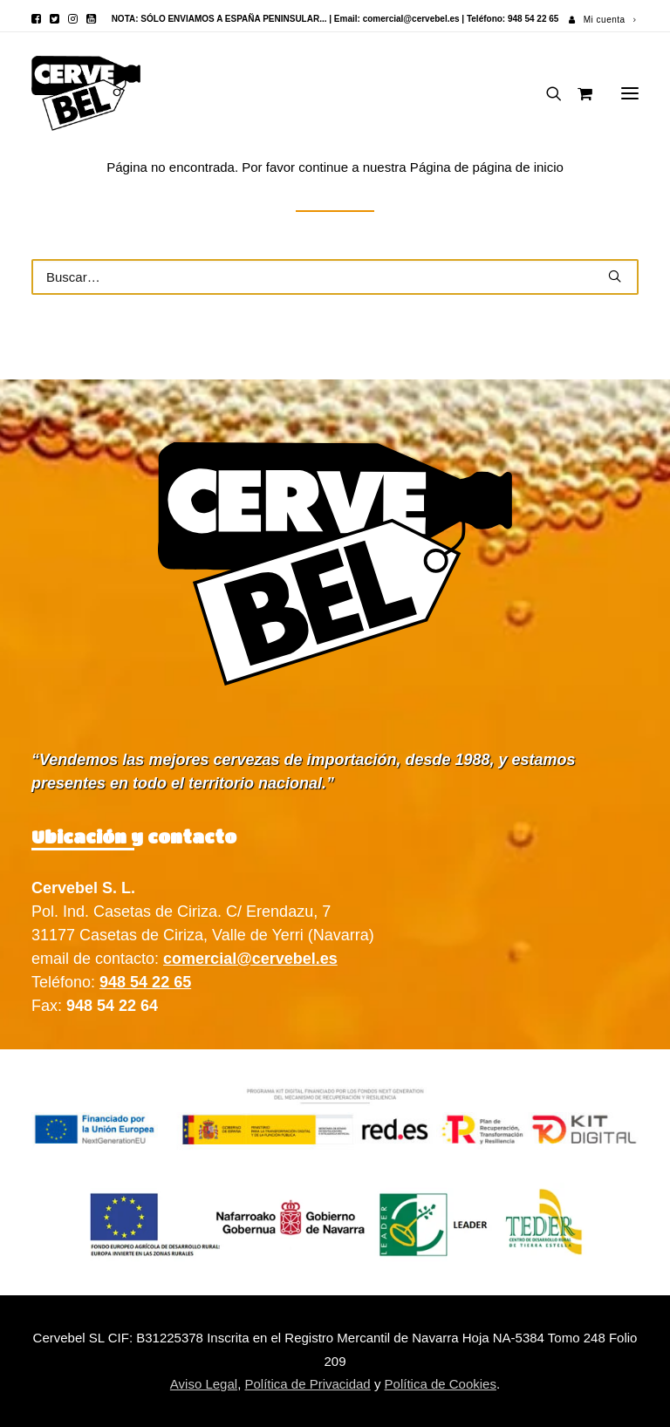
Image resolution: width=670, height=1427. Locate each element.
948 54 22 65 (145, 982)
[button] (36, 18)
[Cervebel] (85, 93)
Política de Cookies (440, 1383)
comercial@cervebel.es (411, 19)
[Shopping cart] (577, 93)
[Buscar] (546, 93)
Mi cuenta (610, 19)
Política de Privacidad (307, 1383)
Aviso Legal (203, 1383)
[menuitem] (602, 19)
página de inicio (518, 167)
